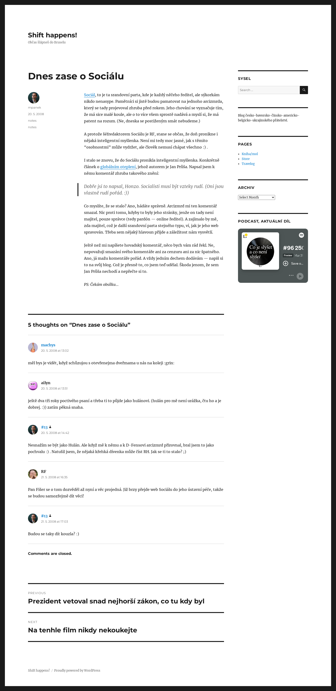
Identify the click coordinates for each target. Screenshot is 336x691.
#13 (44, 427)
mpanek (34, 107)
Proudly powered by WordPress (77, 671)
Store (246, 159)
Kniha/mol (250, 154)
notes (32, 120)
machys (48, 345)
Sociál (89, 94)
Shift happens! (52, 35)
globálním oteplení (118, 166)
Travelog (248, 164)
